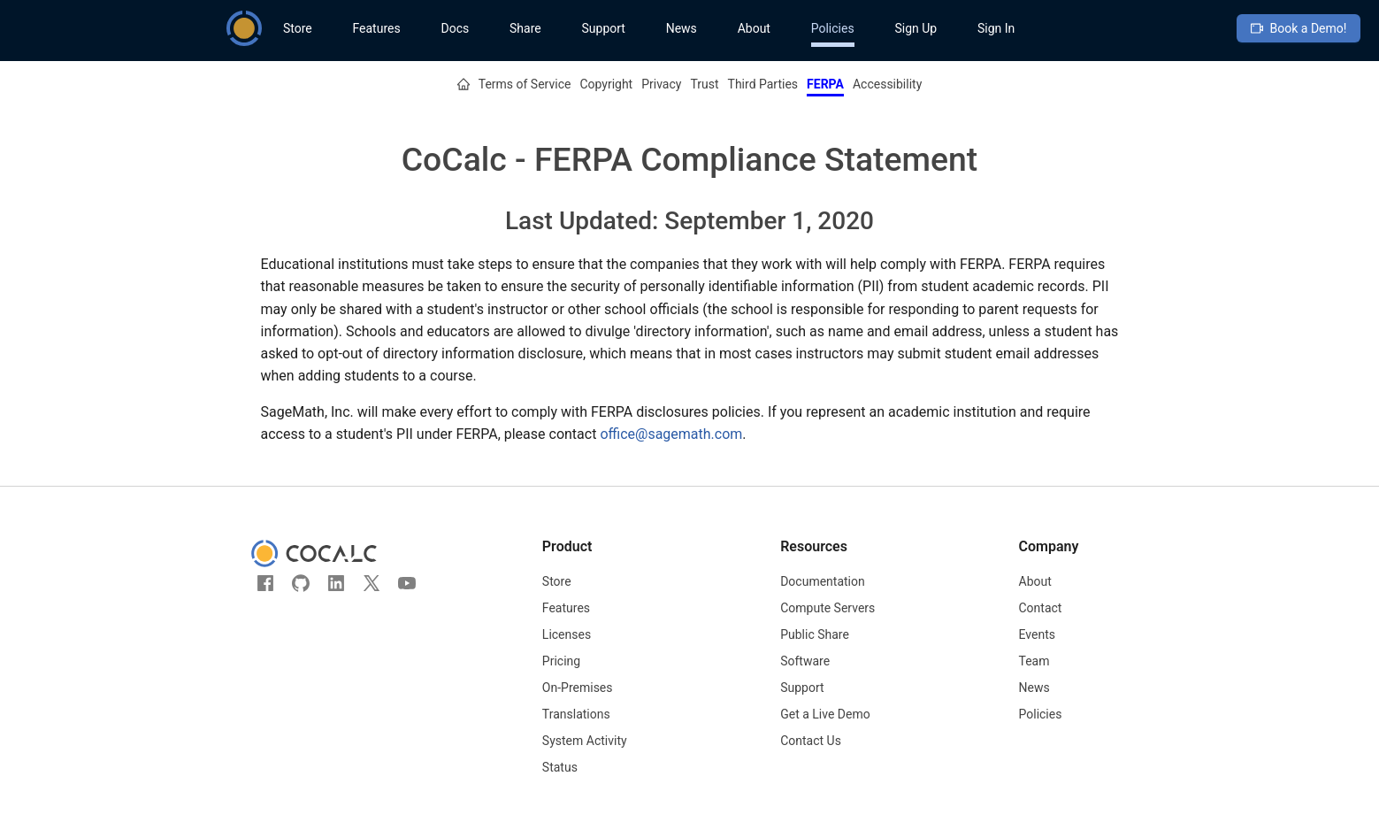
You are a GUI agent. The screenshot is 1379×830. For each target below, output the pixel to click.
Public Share (814, 634)
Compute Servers (827, 608)
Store (297, 28)
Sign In (996, 28)
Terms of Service (525, 84)
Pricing (561, 661)
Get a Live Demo (825, 714)
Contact (1040, 608)
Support (602, 28)
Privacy (661, 84)
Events (1037, 634)
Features (376, 28)
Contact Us (810, 741)
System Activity (584, 741)
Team (1034, 661)
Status (560, 767)
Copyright (605, 84)
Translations (576, 714)
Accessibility (887, 84)
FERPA (825, 84)
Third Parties (763, 84)
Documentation (822, 581)
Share (525, 28)
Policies (832, 28)
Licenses (566, 634)
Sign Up (915, 28)
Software (805, 661)
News (681, 28)
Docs (455, 28)
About (754, 28)
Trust (704, 84)
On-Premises (577, 687)
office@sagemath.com (671, 434)
